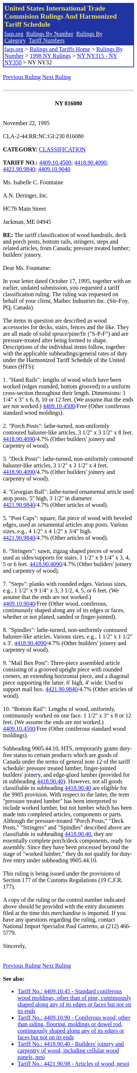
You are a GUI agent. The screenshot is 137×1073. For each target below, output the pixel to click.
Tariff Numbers (46, 40)
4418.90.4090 (91, 162)
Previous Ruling (22, 77)
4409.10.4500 (55, 162)
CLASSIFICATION (62, 149)
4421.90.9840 (19, 169)
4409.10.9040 (54, 169)
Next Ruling (56, 77)
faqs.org (13, 34)
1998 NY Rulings (50, 56)
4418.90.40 (50, 781)
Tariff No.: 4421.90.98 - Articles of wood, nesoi (73, 1064)
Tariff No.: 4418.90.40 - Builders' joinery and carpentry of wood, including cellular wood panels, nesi (71, 1050)
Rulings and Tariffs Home (60, 49)
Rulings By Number (49, 34)
